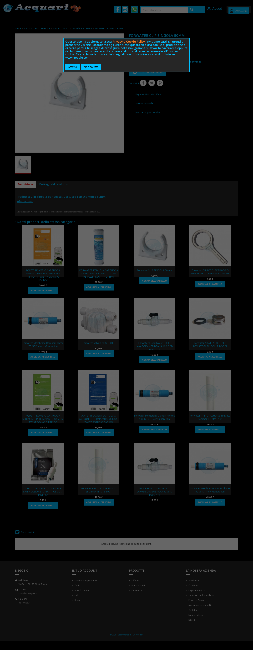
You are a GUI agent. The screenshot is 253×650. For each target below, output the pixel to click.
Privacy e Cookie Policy (129, 41)
